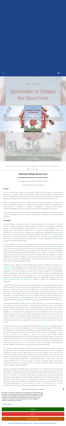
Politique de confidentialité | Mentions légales (20, 423)
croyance (6, 267)
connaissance (7, 269)
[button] (63, 389)
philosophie (52, 328)
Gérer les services (7, 404)
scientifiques (22, 300)
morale (15, 352)
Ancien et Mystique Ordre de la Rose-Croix (18, 279)
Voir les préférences (33, 419)
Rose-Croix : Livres (38, 169)
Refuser (33, 414)
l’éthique (25, 316)
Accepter (33, 409)
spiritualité (6, 248)
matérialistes (57, 234)
